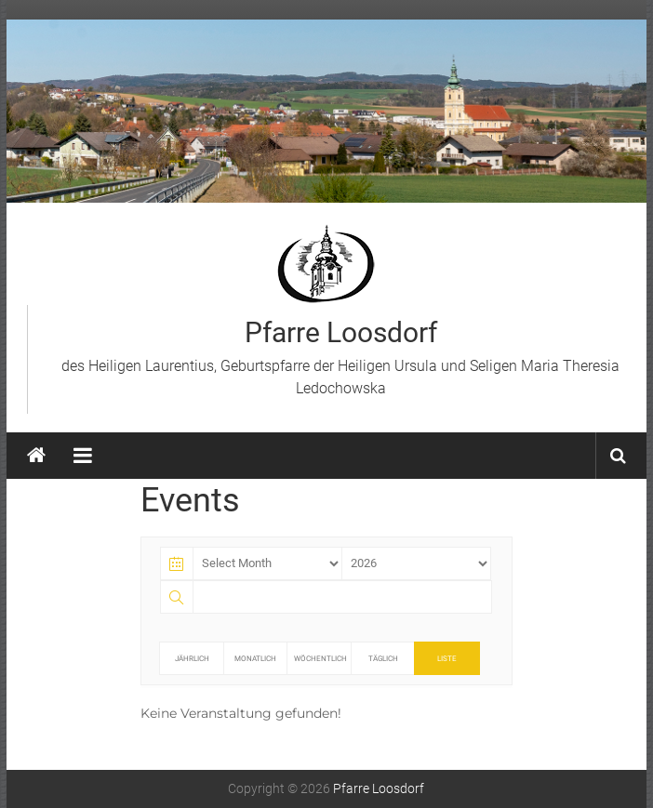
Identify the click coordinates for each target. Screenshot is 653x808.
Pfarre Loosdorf (341, 332)
